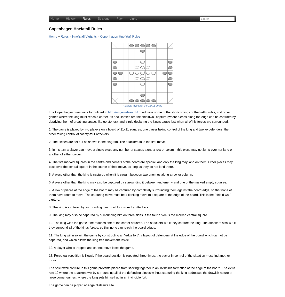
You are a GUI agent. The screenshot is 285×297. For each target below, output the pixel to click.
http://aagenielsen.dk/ (123, 112)
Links (133, 18)
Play (119, 18)
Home (55, 18)
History (71, 18)
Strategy (103, 18)
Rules (87, 18)
